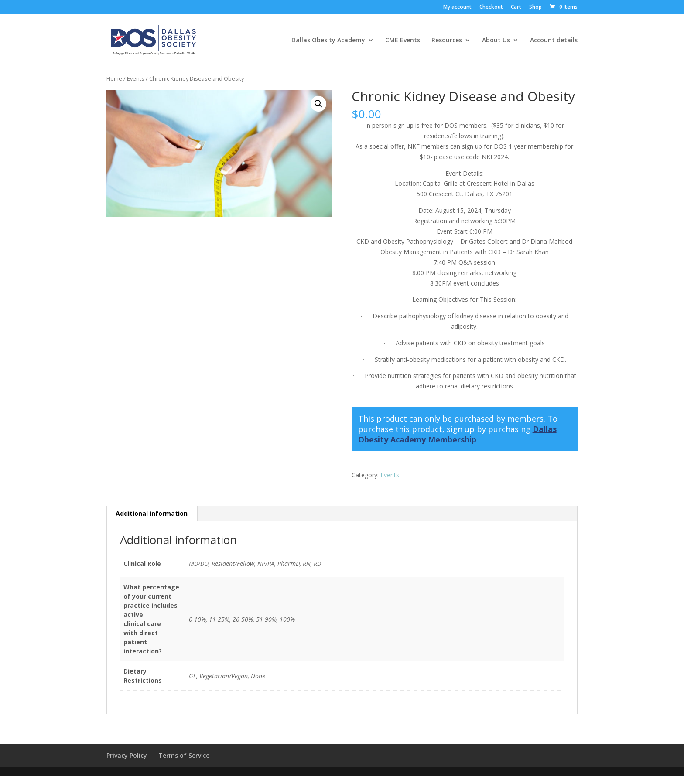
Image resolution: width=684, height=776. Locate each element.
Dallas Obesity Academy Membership (457, 434)
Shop (535, 7)
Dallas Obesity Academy (328, 40)
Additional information (152, 513)
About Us (496, 40)
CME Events (402, 40)
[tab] (152, 513)
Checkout (491, 7)
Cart (516, 7)
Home (114, 78)
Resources (446, 40)
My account (457, 7)
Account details (554, 40)
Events (135, 78)
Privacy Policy (126, 755)
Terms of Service (183, 755)
